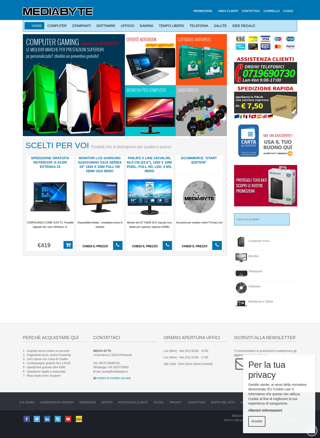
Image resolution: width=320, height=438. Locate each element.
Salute (219, 26)
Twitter (37, 418)
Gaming (146, 26)
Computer (56, 26)
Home (37, 26)
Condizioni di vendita (57, 402)
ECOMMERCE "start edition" (199, 160)
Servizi (106, 402)
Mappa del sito (223, 402)
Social (159, 402)
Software (105, 26)
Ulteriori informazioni (265, 410)
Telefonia (198, 26)
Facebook (26, 418)
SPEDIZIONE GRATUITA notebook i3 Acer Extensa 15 (50, 162)
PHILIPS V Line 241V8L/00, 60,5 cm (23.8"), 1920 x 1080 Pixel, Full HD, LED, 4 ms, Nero (149, 164)
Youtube (69, 418)
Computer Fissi (259, 241)
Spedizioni (87, 402)
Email (79, 418)
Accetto (256, 421)
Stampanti (80, 26)
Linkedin (47, 418)
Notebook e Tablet (261, 301)
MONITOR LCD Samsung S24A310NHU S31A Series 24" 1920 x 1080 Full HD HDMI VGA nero (100, 164)
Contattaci (196, 402)
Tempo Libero (170, 26)
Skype (58, 418)
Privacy (176, 402)
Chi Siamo (26, 402)
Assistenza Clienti (133, 402)
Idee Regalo (242, 26)
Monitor (254, 256)
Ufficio (126, 26)
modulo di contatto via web (113, 378)
